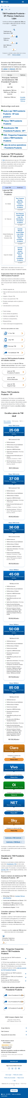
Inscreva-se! (14, 1061)
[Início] (2, 6)
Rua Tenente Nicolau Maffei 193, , (20, 203)
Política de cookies (17, 1074)
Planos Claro (14, 759)
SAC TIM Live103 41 (7, 46)
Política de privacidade (9, 1077)
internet (12, 69)
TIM (3, 160)
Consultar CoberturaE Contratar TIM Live (8, 939)
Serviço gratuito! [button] (16, 54)
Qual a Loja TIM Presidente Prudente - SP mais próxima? (14, 114)
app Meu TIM (4, 869)
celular (5, 69)
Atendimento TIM (11, 864)
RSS (15, 1080)
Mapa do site (20, 1077)
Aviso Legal (8, 1074)
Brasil (14, 1090)
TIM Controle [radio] (15, 421)
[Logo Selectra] (4, 2)
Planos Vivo (14, 777)
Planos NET (14, 813)
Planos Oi (14, 795)
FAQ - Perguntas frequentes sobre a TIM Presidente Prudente (15, 138)
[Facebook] (9, 1068)
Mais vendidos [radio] (7, 421)
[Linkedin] (12, 1068)
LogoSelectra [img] (3, 1094)
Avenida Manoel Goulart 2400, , (20, 254)
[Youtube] (19, 1068)
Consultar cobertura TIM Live (22, 99)
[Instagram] (16, 1068)
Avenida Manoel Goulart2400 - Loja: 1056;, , (20, 235)
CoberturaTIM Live (6, 39)
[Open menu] (23, 2)
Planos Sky (14, 830)
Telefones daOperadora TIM (8, 32)
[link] (6, 1044)
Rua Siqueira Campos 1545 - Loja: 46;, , (20, 218)
